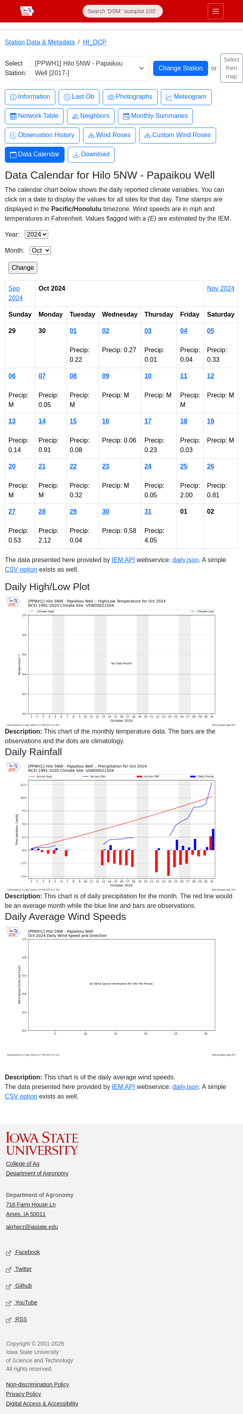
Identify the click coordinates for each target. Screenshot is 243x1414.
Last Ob (79, 97)
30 (105, 511)
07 (42, 376)
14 (42, 421)
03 (148, 330)
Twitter (19, 1269)
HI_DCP (95, 42)
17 (148, 421)
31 (148, 511)
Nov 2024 (221, 288)
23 (105, 466)
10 (148, 376)
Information (30, 97)
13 (12, 421)
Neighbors (90, 116)
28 (42, 511)
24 (148, 466)
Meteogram (186, 97)
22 (73, 466)
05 (210, 330)
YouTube (21, 1303)
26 (210, 466)
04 (183, 330)
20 (12, 466)
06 (12, 376)
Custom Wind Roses (177, 135)
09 (105, 376)
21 (42, 466)
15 (73, 421)
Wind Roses (109, 135)
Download (91, 154)
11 (183, 376)
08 (73, 376)
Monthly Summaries (155, 116)
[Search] (123, 11)
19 (210, 421)
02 (105, 330)
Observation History (42, 135)
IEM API (123, 559)
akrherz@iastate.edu (32, 1227)
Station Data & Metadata (40, 42)
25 (183, 466)
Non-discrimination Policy (37, 1384)
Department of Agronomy (37, 1173)
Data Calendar (34, 154)
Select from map (231, 68)
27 (12, 511)
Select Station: (15, 68)
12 (210, 376)
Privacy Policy (23, 1394)
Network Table (34, 116)
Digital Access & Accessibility (42, 1403)
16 (105, 421)
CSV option (21, 569)
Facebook (23, 1252)
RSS (16, 1320)
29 (73, 511)
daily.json (185, 559)
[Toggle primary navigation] (216, 11)
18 (183, 421)
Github (19, 1286)
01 (73, 330)
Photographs (130, 97)
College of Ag (22, 1164)
